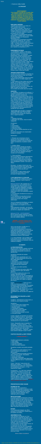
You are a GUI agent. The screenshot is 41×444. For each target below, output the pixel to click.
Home (2, 1)
